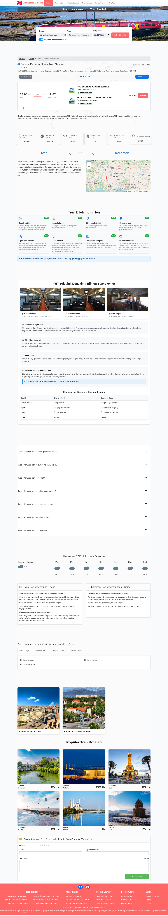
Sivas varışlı (40, 651)
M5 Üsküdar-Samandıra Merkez (77, 901)
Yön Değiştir (23, 67)
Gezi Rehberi (87, 3)
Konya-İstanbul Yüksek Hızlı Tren (45, 904)
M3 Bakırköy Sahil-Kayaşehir (76, 904)
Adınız (21, 850)
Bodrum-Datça (126, 904)
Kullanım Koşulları (152, 897)
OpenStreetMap (138, 192)
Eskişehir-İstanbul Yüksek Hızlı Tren (46, 897)
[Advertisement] (84, 48)
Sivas (43, 154)
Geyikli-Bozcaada (127, 897)
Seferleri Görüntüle (120, 31)
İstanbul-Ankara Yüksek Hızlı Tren (17, 897)
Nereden (41, 28)
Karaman (122, 154)
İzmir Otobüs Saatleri (103, 901)
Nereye (70, 28)
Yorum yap (137, 877)
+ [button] (89, 164)
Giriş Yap (111, 3)
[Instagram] (87, 887)
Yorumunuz (23, 859)
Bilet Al (143, 96)
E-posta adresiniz (92, 850)
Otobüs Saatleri (73, 3)
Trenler (48, 3)
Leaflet (129, 192)
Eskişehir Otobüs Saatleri (105, 904)
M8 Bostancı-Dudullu (73, 897)
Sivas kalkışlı (24, 651)
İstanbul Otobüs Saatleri (104, 897)
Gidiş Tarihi (97, 28)
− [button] (89, 167)
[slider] (44, 846)
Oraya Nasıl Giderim (30, 3)
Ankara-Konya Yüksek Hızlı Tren (16, 901)
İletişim (148, 901)
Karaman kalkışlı (58, 651)
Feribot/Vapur (100, 3)
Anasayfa (22, 59)
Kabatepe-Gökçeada (128, 901)
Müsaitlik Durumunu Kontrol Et (56, 36)
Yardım (148, 904)
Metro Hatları (59, 3)
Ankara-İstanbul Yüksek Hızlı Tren (45, 901)
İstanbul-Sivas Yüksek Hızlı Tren (16, 904)
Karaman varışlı (76, 651)
